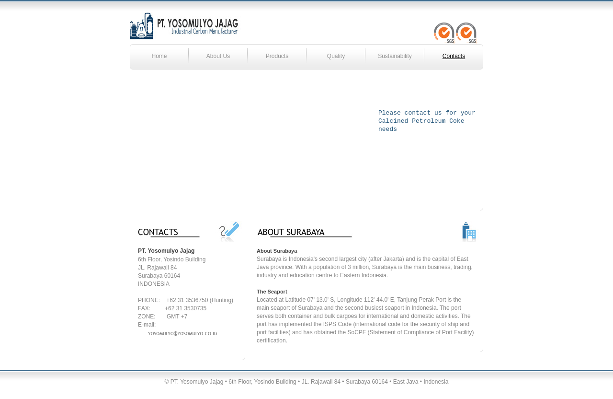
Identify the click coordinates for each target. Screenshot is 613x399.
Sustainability (395, 56)
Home (159, 56)
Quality (336, 56)
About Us (218, 56)
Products (277, 56)
